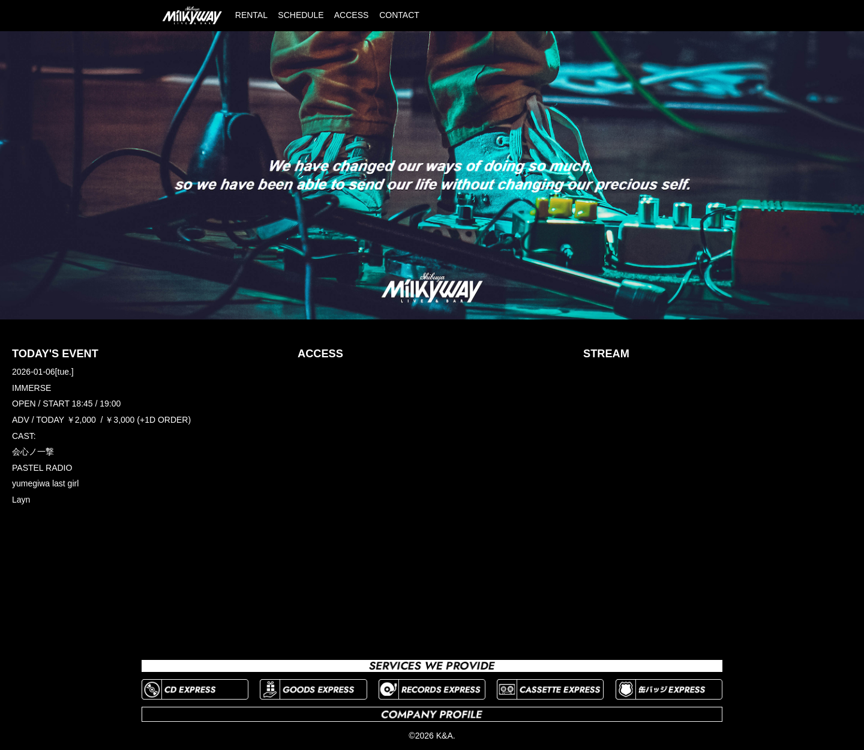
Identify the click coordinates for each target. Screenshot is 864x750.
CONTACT (399, 15)
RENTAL (251, 15)
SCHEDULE (300, 15)
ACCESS (351, 15)
